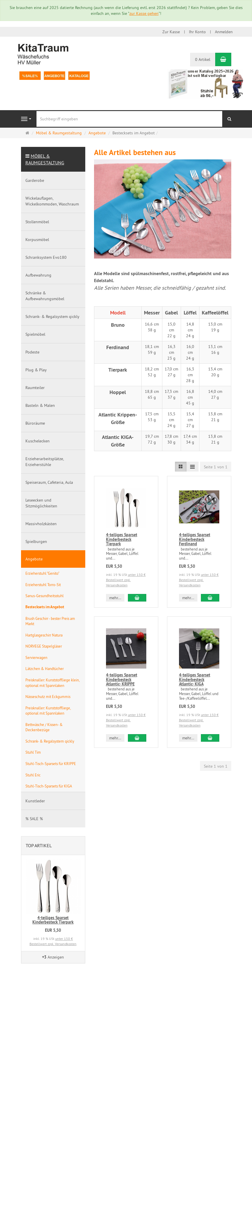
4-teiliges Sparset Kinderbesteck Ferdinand (194, 539)
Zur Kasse (171, 31)
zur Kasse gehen (144, 13)
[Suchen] (229, 119)
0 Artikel (202, 59)
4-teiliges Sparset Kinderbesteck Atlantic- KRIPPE (121, 679)
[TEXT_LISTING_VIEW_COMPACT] (192, 467)
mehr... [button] (115, 597)
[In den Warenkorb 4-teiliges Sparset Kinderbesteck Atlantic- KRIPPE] (137, 738)
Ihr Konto (197, 31)
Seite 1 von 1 (215, 467)
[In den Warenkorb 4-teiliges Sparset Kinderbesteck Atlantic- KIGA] (210, 738)
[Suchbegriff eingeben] (129, 119)
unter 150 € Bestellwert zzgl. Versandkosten (126, 579)
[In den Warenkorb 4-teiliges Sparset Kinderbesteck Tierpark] (137, 598)
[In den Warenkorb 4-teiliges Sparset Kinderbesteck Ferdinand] (210, 598)
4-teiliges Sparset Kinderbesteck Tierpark (121, 539)
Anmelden (224, 31)
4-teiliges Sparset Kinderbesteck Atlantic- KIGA (194, 679)
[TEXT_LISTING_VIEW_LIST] (181, 467)
